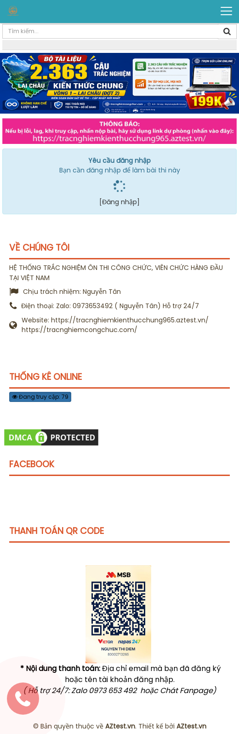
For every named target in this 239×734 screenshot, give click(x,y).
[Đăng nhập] (119, 201)
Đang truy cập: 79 (40, 397)
